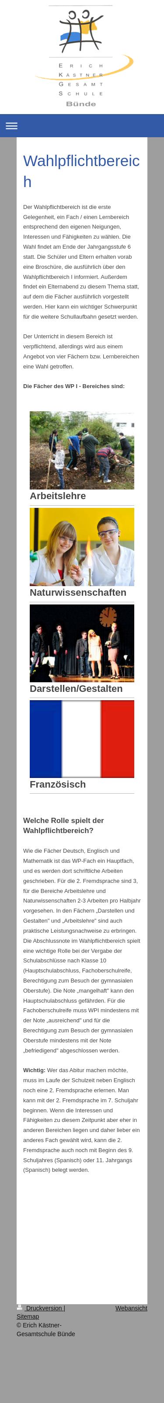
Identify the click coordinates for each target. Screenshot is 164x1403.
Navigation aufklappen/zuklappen (82, 125)
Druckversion (40, 1308)
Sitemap (28, 1316)
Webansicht (131, 1308)
